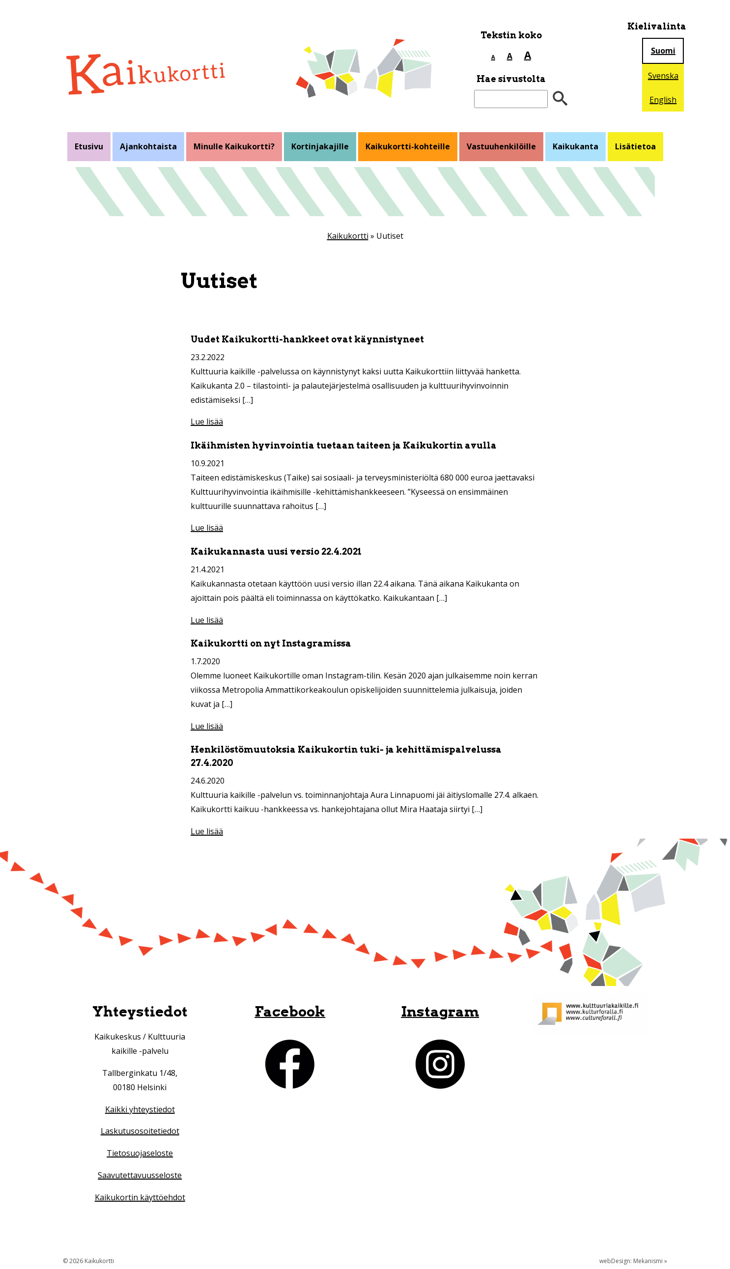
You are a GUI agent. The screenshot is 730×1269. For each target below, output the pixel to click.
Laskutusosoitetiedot (140, 1131)
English (662, 99)
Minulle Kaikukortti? (234, 146)
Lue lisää (207, 421)
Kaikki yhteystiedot (140, 1109)
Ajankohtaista (148, 146)
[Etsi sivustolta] (511, 99)
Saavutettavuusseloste (140, 1175)
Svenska (663, 75)
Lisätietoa (635, 146)
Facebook (289, 1011)
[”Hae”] (560, 99)
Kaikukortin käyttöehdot (140, 1197)
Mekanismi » (650, 1261)
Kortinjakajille (320, 146)
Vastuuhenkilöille (501, 146)
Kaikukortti (347, 235)
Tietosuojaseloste (140, 1153)
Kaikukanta (575, 146)
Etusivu (89, 146)
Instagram (440, 1011)
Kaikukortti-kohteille (407, 146)
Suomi (663, 50)
